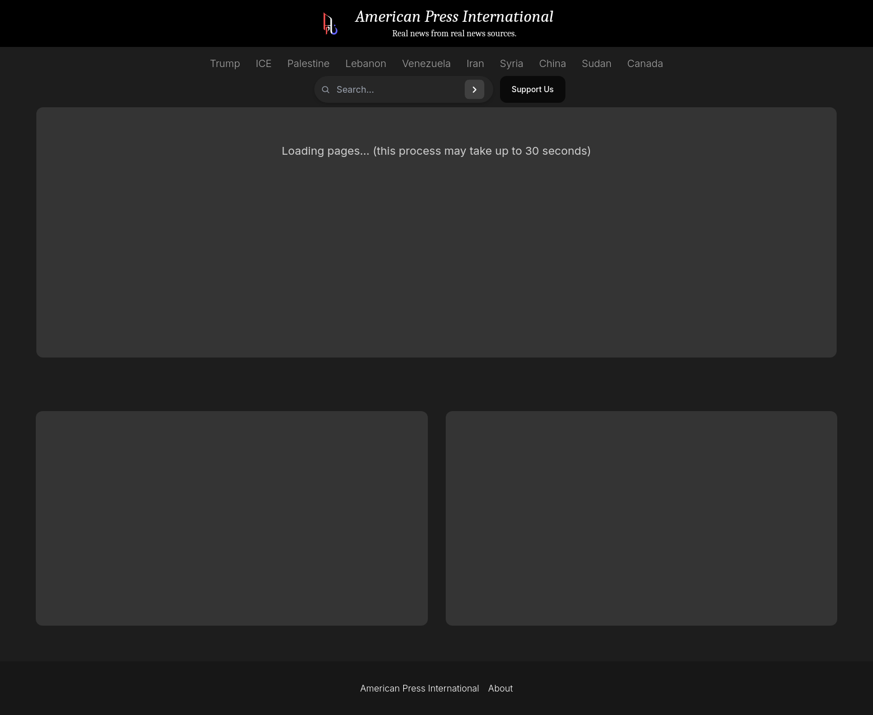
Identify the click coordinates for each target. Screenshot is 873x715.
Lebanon (366, 63)
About (500, 688)
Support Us (533, 89)
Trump (225, 63)
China (552, 63)
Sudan (596, 63)
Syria (511, 63)
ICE (264, 63)
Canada (645, 63)
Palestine (308, 63)
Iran (475, 63)
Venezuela (426, 63)
